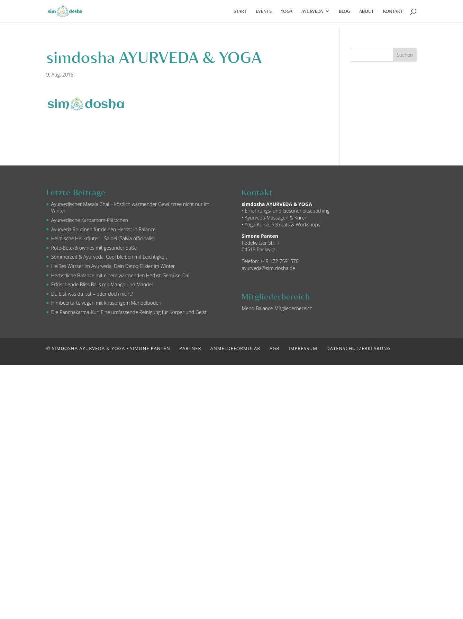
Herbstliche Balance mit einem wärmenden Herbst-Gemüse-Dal (120, 275)
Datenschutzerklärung (358, 348)
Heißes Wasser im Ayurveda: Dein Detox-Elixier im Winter (113, 266)
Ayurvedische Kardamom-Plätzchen (89, 220)
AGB (275, 348)
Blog (344, 11)
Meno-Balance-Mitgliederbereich (277, 308)
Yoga (286, 11)
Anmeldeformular (235, 348)
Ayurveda (312, 11)
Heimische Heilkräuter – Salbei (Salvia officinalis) (103, 238)
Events (264, 11)
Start (240, 11)
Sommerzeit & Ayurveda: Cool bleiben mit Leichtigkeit (109, 256)
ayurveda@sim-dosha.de (268, 268)
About (366, 11)
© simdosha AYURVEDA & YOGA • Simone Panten (108, 348)
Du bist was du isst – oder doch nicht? (92, 293)
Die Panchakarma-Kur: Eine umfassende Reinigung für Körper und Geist (129, 312)
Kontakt (393, 11)
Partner (190, 348)
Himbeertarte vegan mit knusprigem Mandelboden (106, 302)
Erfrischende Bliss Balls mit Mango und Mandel (102, 284)
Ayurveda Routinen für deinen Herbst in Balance (103, 229)
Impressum (303, 348)
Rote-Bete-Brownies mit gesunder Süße (94, 247)
